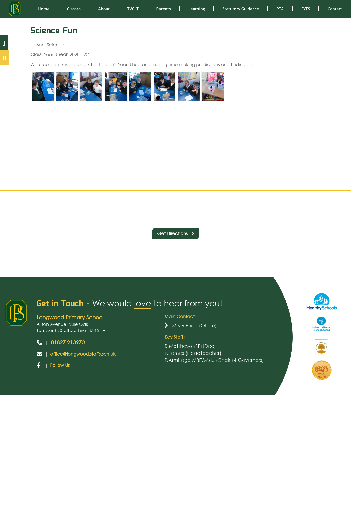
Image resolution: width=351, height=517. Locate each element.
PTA (279, 8)
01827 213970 (68, 342)
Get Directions (175, 233)
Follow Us (60, 365)
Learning (196, 8)
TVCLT (133, 8)
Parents (163, 8)
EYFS (305, 8)
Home (43, 8)
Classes (74, 8)
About (104, 8)
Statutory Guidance (241, 8)
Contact (335, 8)
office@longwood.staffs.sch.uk (82, 354)
